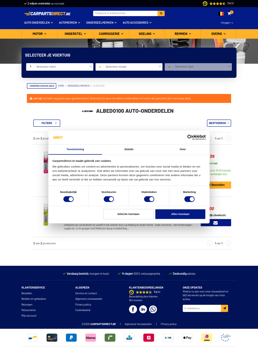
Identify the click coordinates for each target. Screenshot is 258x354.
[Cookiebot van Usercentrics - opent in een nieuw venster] (190, 137)
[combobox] (64, 67)
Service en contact (86, 299)
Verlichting (32, 127)
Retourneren (29, 316)
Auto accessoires (135, 22)
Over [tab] (183, 149)
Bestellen (27, 299)
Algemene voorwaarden (88, 304)
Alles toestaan (180, 213)
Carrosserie (109, 34)
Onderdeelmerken (99, 22)
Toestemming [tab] (75, 149)
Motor (38, 34)
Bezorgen (27, 310)
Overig (217, 34)
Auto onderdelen (37, 22)
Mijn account (29, 321)
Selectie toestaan (129, 213)
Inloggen (225, 23)
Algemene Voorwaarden (138, 330)
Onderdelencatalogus (41, 86)
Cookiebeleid (82, 316)
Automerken (68, 22)
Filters (94, 123)
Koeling (145, 34)
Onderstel (74, 34)
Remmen (181, 34)
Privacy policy (83, 310)
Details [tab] (129, 149)
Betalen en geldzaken (34, 304)
